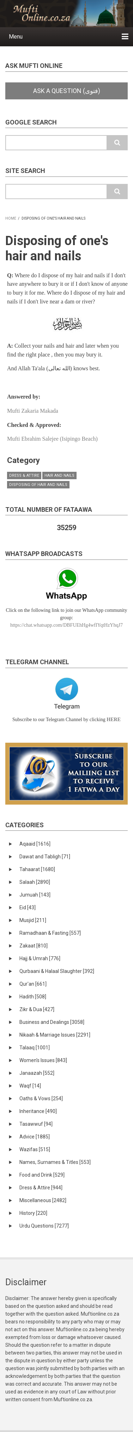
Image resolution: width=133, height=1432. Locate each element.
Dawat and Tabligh (44, 856)
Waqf (30, 1086)
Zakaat (33, 946)
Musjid (32, 920)
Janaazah (36, 1073)
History (33, 1213)
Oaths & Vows (41, 1098)
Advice (34, 1137)
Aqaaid (34, 844)
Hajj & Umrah (39, 958)
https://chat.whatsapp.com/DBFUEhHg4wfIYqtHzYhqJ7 (66, 625)
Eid (27, 907)
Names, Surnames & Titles (55, 1162)
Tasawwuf (36, 1124)
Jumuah (34, 895)
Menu (16, 36)
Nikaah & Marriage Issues (54, 1035)
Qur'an (33, 984)
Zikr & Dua (36, 1009)
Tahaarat (37, 869)
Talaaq (34, 1047)
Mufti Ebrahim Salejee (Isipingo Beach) (52, 439)
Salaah (34, 882)
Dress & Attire (24, 475)
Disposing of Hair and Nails (38, 484)
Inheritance (38, 1111)
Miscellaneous (42, 1200)
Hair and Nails (59, 475)
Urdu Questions (44, 1226)
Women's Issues (43, 1060)
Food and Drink (42, 1175)
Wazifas (34, 1149)
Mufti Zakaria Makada (32, 411)
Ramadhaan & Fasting (50, 933)
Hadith (32, 996)
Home (10, 218)
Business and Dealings (51, 1022)
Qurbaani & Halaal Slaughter (56, 971)
